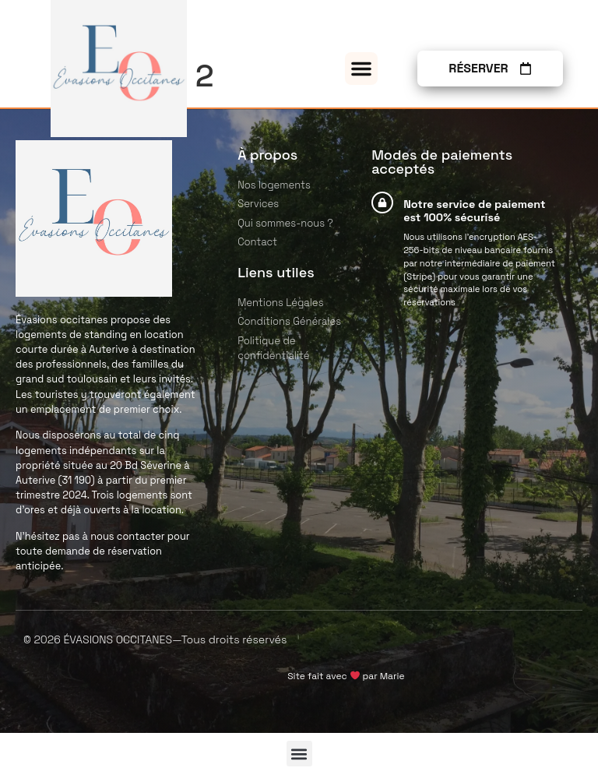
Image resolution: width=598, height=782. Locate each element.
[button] (361, 68)
